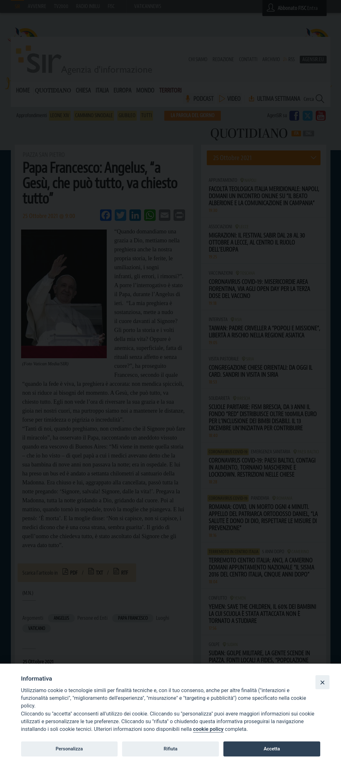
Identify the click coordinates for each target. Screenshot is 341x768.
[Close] (322, 682)
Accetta (272, 749)
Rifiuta (170, 749)
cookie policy (208, 729)
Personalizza (69, 749)
